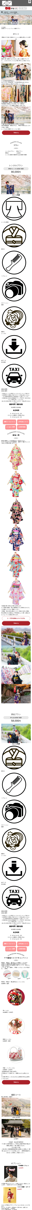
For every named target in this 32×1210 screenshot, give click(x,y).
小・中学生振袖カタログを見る (16, 618)
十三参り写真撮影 (13, 12)
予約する (16, 132)
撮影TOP (6, 12)
